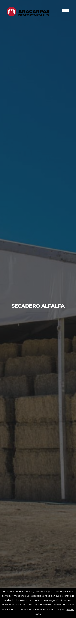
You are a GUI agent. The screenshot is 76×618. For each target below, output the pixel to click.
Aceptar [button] (60, 609)
